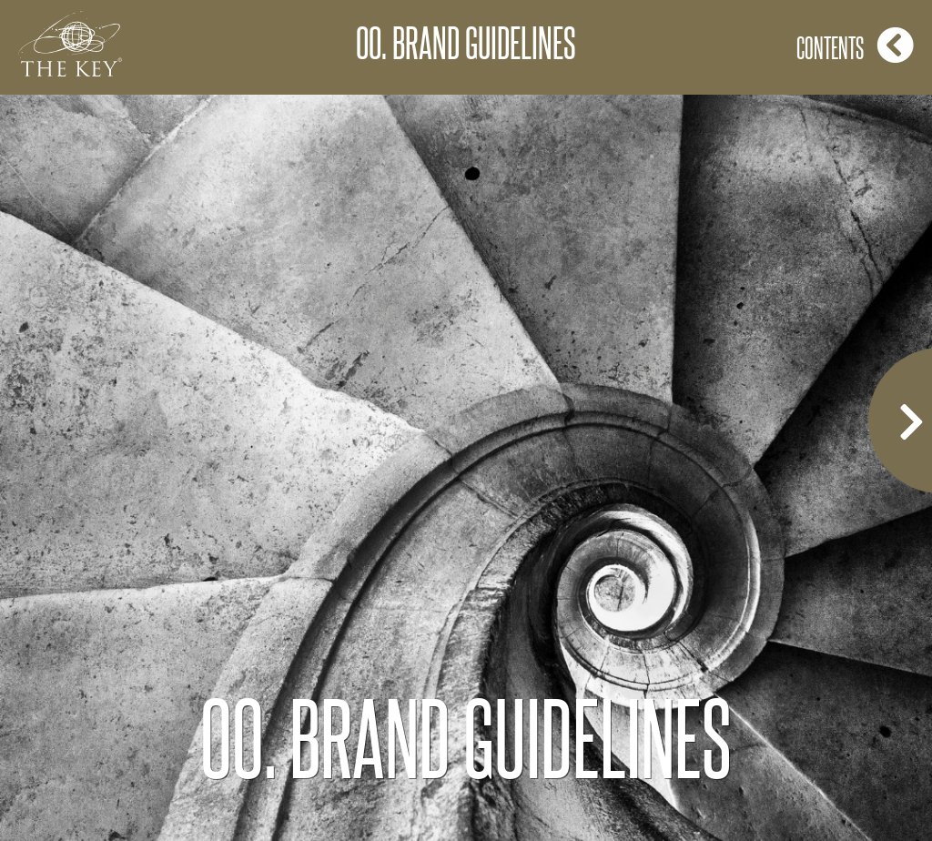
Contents (855, 45)
